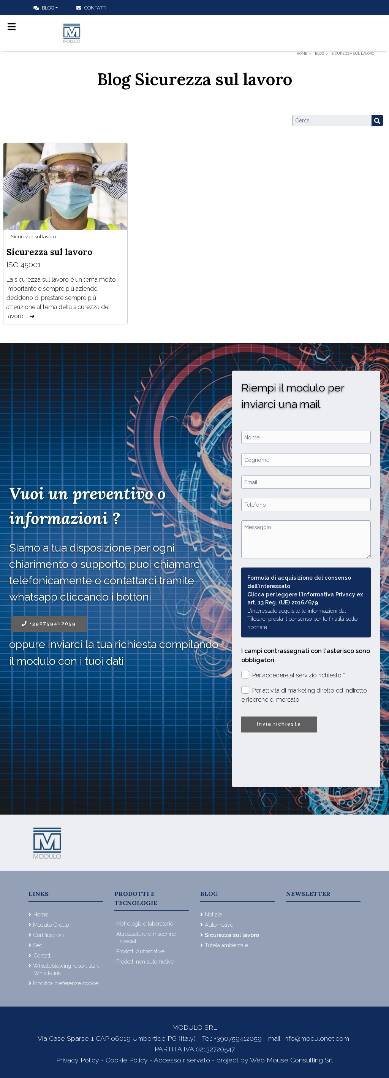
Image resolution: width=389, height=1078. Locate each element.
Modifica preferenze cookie (65, 983)
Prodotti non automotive (145, 961)
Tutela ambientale (226, 945)
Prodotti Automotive (140, 951)
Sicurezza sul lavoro (33, 236)
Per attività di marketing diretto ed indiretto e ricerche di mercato (304, 694)
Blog (43, 8)
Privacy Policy (78, 1060)
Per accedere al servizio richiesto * (293, 675)
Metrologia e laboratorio (144, 923)
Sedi (38, 945)
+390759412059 (49, 623)
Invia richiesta (279, 724)
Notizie (213, 914)
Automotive (219, 924)
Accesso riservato (182, 1060)
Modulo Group (51, 924)
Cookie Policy (127, 1060)
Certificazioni (48, 935)
